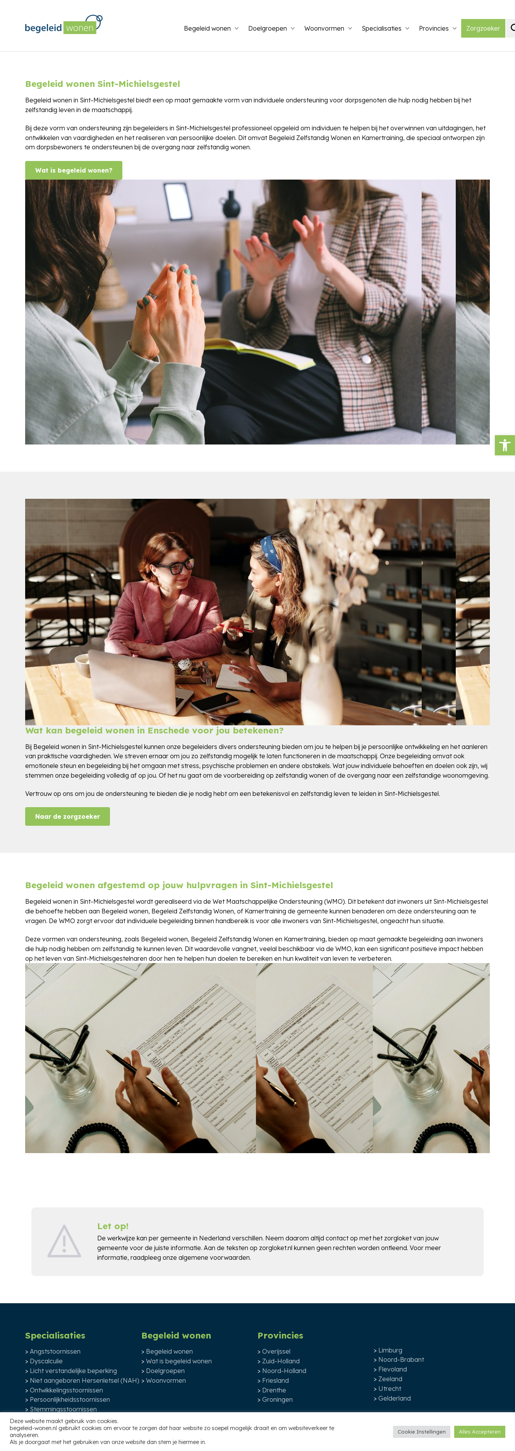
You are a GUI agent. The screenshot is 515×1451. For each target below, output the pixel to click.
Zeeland (390, 1379)
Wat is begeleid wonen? (73, 170)
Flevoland (392, 1369)
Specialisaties (382, 28)
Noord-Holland (284, 1371)
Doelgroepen (267, 28)
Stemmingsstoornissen (63, 1409)
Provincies (434, 28)
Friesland (275, 1380)
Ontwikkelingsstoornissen (66, 1390)
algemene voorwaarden (214, 1257)
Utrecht (389, 1388)
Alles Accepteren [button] (480, 1432)
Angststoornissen (55, 1351)
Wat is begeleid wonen (179, 1361)
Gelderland (394, 1398)
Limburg (390, 1350)
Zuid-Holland (281, 1361)
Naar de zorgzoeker (67, 816)
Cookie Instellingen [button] (422, 1432)
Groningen (277, 1399)
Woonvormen (324, 28)
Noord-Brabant (401, 1359)
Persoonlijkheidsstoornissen (70, 1399)
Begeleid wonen (207, 28)
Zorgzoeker (483, 28)
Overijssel (276, 1351)
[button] (505, 445)
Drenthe (274, 1390)
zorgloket (398, 1238)
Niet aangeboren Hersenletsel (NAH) (84, 1380)
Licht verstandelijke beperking (73, 1371)
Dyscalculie (46, 1361)
